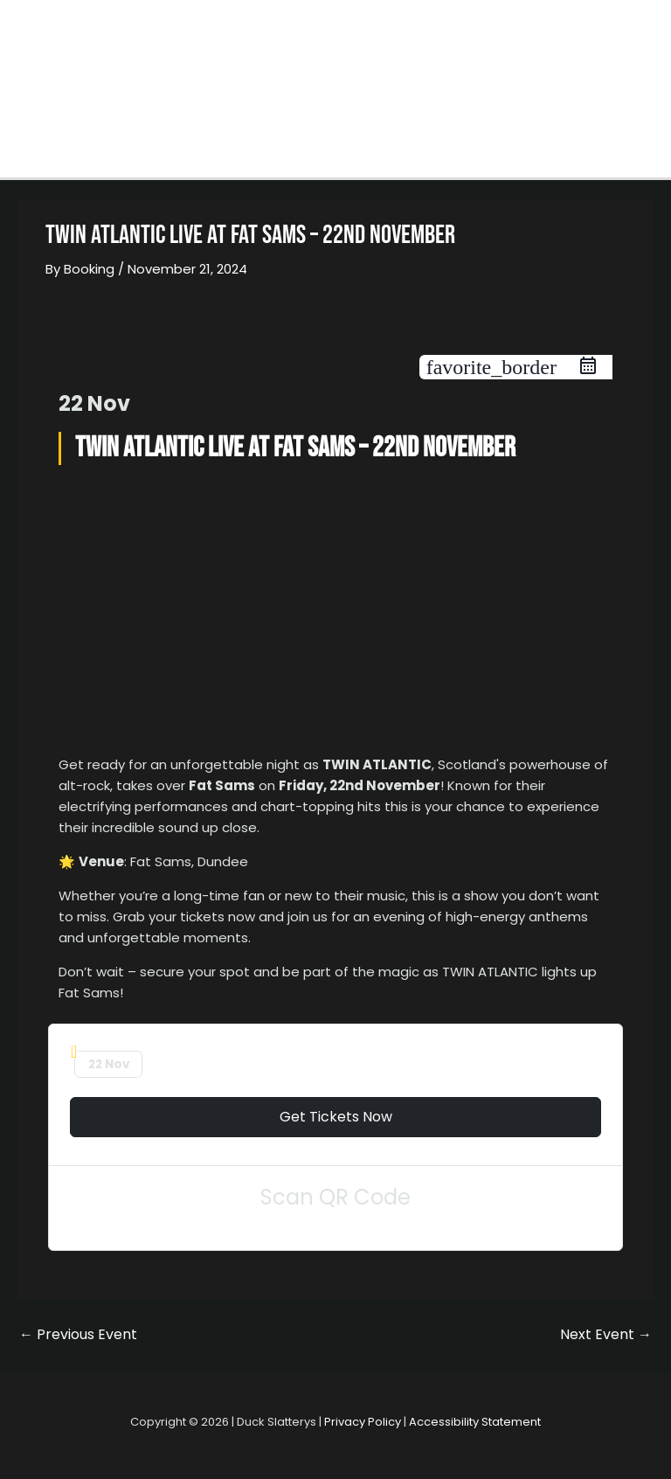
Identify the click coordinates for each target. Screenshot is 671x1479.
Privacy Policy (362, 1421)
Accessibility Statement (475, 1421)
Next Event (606, 1334)
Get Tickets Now (336, 1117)
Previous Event (78, 1334)
